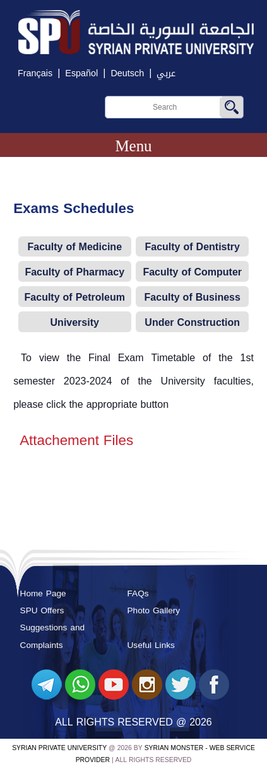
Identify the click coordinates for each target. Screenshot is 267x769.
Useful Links (151, 645)
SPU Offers (42, 610)
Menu (133, 145)
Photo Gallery (154, 610)
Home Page (43, 593)
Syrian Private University (59, 748)
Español (81, 73)
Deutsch (127, 73)
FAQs (138, 593)
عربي (166, 73)
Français (35, 73)
